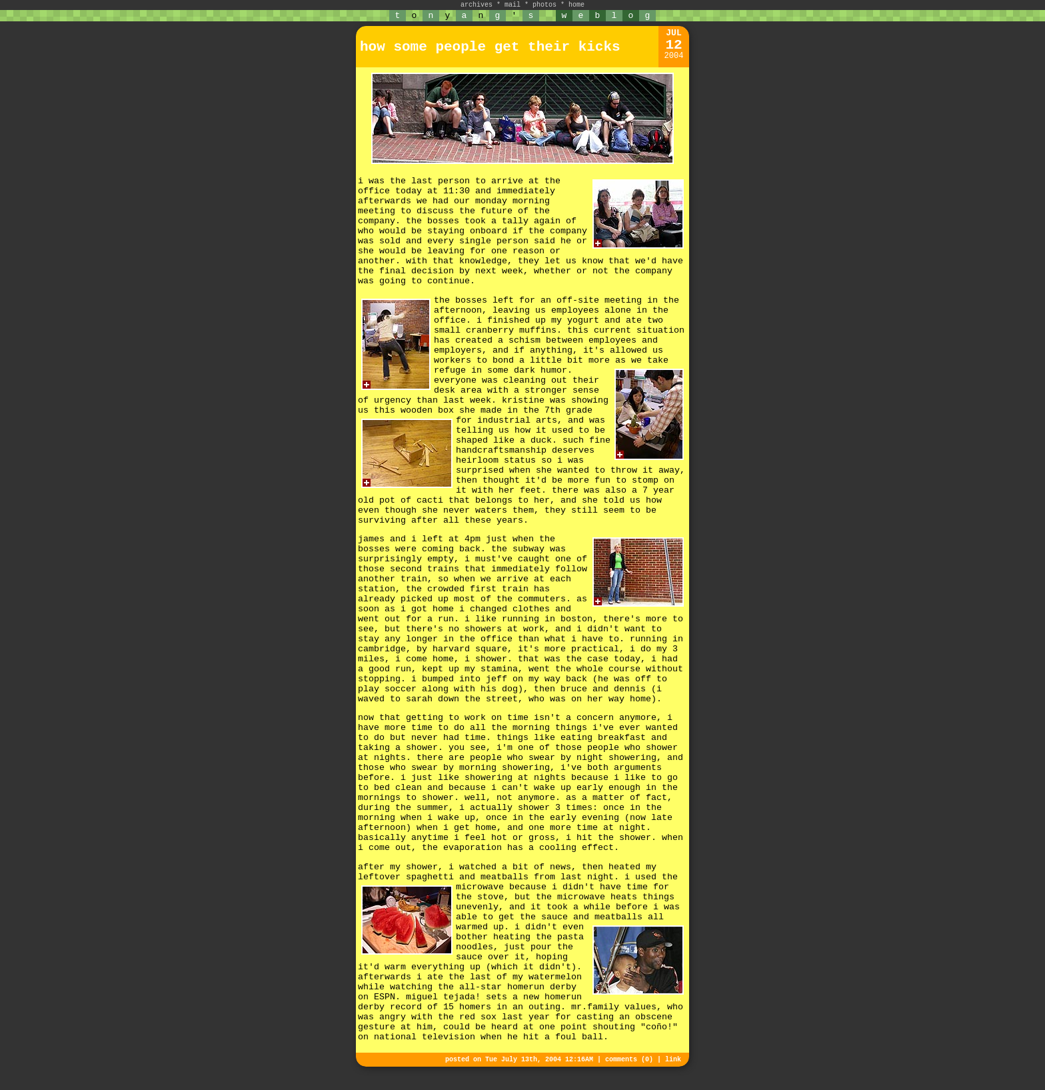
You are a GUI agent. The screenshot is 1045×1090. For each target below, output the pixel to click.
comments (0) (629, 1059)
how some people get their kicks (490, 47)
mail (513, 5)
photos (544, 5)
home (576, 5)
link (673, 1059)
